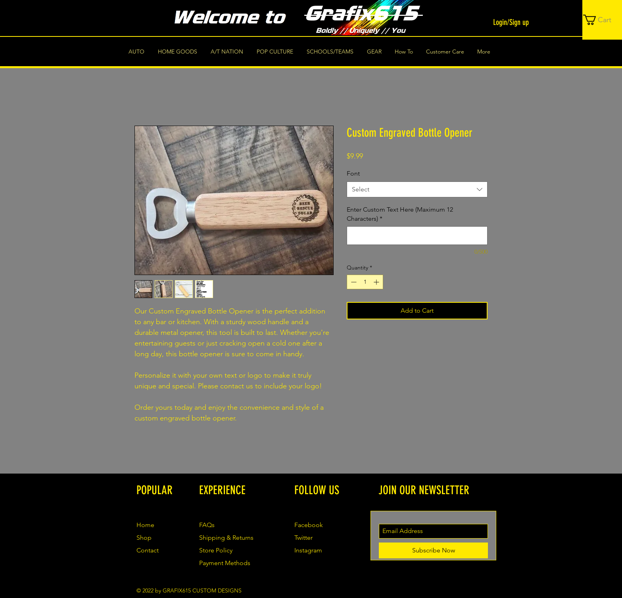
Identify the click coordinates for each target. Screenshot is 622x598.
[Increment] (377, 282)
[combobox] (417, 189)
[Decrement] (353, 282)
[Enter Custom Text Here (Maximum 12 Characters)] (417, 235)
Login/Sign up (511, 22)
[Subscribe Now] (433, 550)
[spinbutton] (365, 282)
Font (353, 173)
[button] (602, 20)
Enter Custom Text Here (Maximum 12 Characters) (400, 214)
